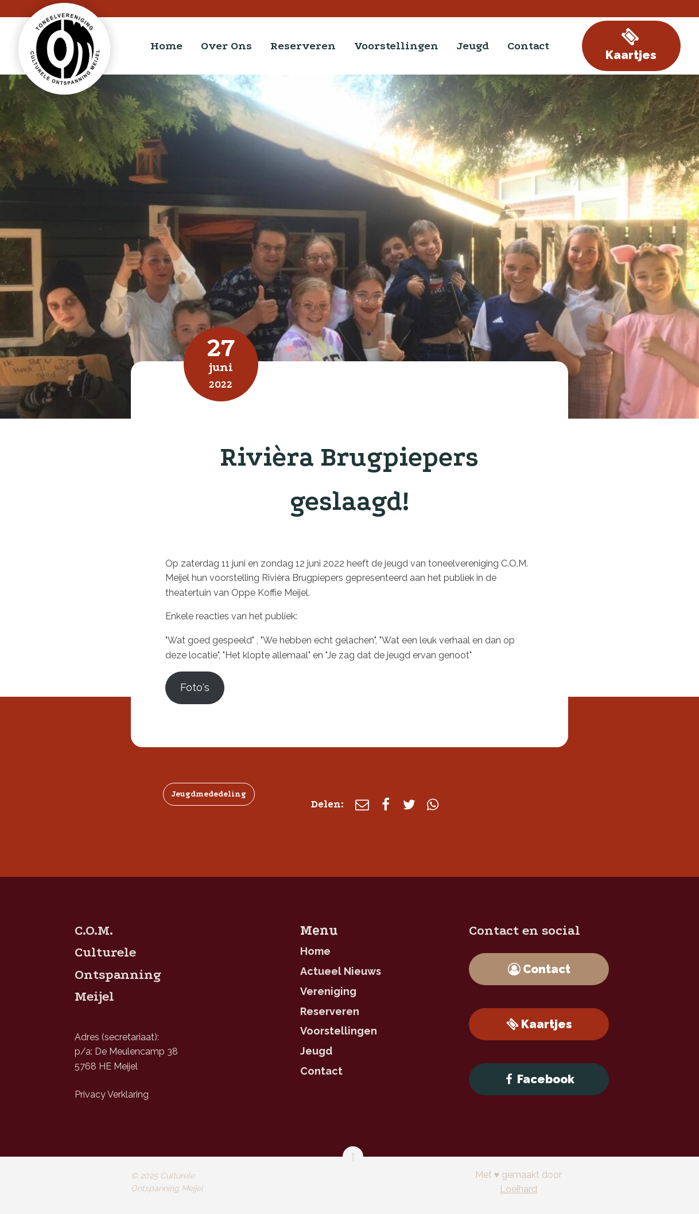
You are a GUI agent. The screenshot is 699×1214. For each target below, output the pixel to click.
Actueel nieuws (340, 971)
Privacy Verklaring (112, 1094)
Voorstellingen (396, 46)
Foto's (194, 687)
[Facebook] (385, 804)
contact (528, 46)
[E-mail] (362, 804)
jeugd (473, 46)
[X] (409, 804)
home (166, 46)
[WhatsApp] (432, 804)
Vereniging (328, 991)
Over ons (226, 46)
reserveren (303, 46)
